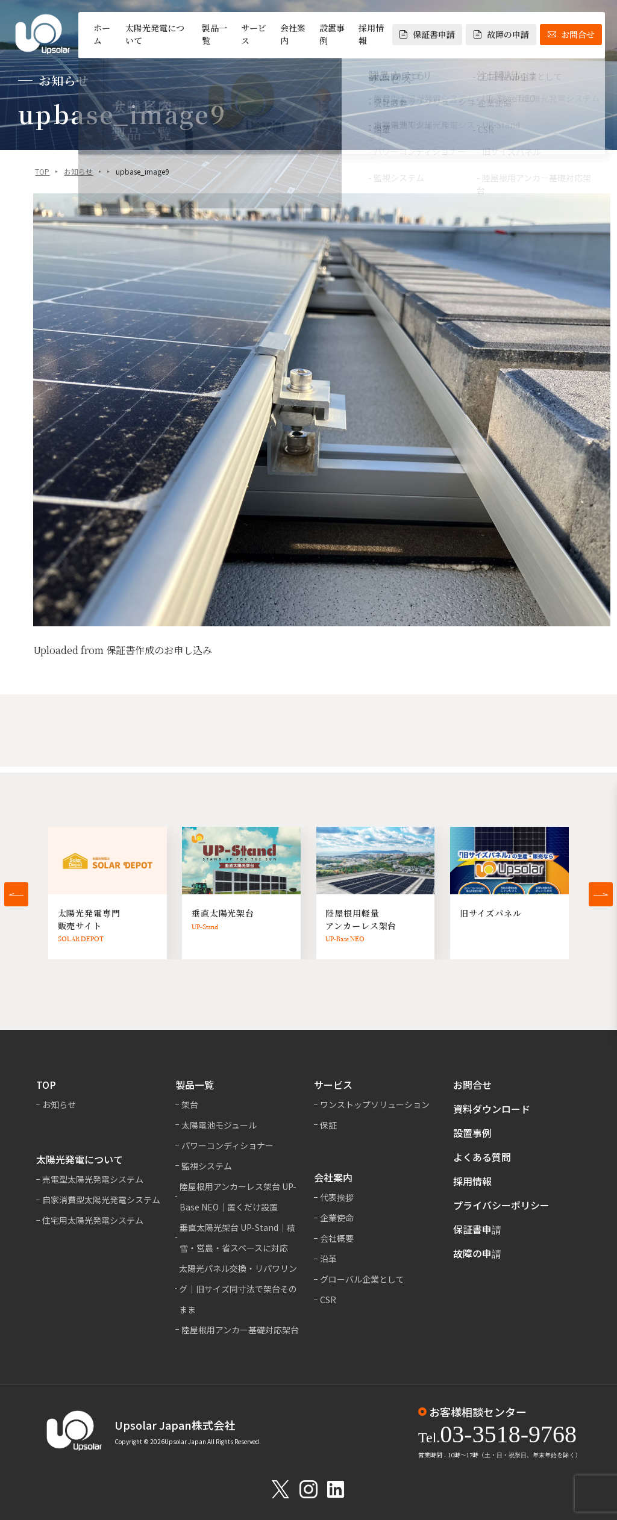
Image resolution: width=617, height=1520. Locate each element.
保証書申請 (427, 34)
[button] (16, 894)
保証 (328, 1125)
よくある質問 (482, 1157)
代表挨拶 (337, 1197)
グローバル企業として (362, 1279)
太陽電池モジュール (219, 1125)
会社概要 (337, 1238)
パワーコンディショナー (227, 1145)
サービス (253, 34)
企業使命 (337, 1218)
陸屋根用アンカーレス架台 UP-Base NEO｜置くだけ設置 (238, 1196)
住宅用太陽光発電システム (92, 1220)
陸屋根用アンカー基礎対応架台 (240, 1330)
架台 (189, 1104)
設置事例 (332, 34)
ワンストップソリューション (375, 1104)
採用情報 (371, 34)
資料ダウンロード (491, 1108)
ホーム (101, 34)
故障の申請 (501, 34)
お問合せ (571, 34)
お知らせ (78, 172)
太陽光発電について (154, 34)
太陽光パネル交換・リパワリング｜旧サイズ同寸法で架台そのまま (238, 1288)
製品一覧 (214, 34)
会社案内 (292, 34)
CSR (328, 1300)
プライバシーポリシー (501, 1205)
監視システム (206, 1166)
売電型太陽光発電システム (92, 1179)
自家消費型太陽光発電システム (101, 1200)
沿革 (328, 1259)
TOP (42, 172)
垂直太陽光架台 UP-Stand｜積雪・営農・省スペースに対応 (237, 1237)
